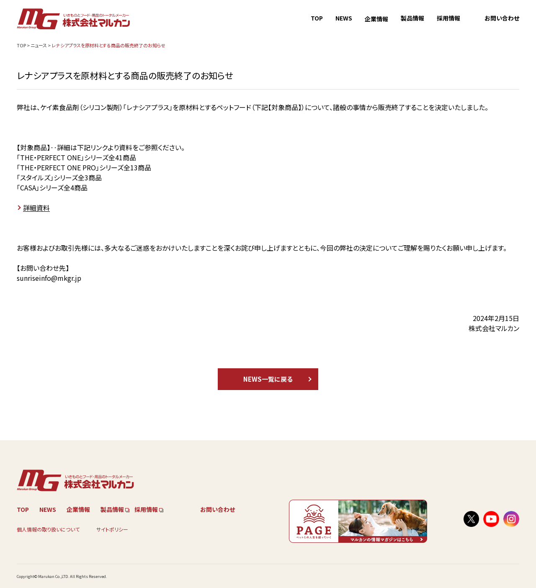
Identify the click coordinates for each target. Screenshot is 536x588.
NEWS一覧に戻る (268, 379)
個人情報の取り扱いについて (48, 529)
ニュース (39, 45)
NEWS (343, 18)
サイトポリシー (112, 529)
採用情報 (448, 18)
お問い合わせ (501, 18)
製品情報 (412, 18)
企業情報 (376, 19)
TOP (317, 18)
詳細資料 (36, 208)
